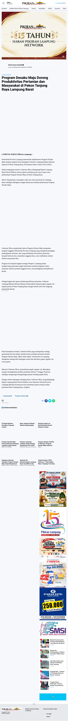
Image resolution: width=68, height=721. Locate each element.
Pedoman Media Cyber (50, 709)
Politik (52, 8)
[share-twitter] (49, 401)
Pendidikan (43, 8)
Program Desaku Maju (22, 396)
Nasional (59, 8)
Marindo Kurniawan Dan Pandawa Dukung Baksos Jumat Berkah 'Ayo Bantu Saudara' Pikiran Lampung (57, 642)
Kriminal (4, 8)
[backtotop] (34, 704)
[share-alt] (42, 401)
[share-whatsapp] (53, 401)
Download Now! (61, 3)
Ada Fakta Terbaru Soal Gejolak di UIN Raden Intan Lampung (57, 663)
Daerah (35, 8)
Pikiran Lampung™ (6, 713)
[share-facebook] (45, 401)
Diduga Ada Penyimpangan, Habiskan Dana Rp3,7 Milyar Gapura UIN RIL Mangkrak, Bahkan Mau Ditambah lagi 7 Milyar (57, 652)
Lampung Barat (6, 75)
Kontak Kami (48, 714)
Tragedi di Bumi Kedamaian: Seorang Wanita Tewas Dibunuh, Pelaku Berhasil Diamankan (57, 684)
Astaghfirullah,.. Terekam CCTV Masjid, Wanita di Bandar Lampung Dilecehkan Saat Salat (57, 673)
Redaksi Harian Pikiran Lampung (20, 8)
